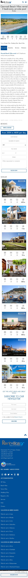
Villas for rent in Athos (7, 560)
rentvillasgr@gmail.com (7, 458)
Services (17, 47)
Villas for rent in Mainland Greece (10, 566)
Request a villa (5, 496)
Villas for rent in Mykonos (7, 528)
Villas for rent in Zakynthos (8, 524)
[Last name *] (14, 409)
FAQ (2, 502)
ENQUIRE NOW (14, 574)
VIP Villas (3, 482)
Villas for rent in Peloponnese (9, 563)
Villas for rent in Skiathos (7, 538)
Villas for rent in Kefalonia (8, 534)
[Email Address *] (14, 413)
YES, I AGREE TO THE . (12, 417)
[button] (23, 2)
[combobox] (3, 153)
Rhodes (14, 11)
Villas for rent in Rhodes (7, 517)
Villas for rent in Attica (7, 546)
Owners (3, 506)
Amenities (10, 47)
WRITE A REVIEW (7, 127)
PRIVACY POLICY (18, 417)
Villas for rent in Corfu (7, 521)
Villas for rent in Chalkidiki (8, 549)
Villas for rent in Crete (7, 514)
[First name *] (14, 404)
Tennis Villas (4, 489)
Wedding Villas (14, 43)
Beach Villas (21, 43)
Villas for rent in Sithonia (7, 556)
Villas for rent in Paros (7, 531)
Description (4, 47)
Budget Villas (7, 43)
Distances (23, 47)
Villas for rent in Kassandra (8, 553)
